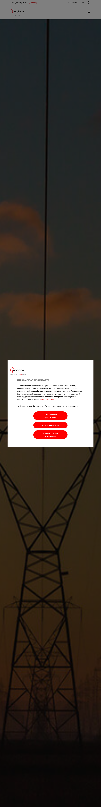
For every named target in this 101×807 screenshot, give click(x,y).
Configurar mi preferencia (50, 415)
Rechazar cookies (50, 425)
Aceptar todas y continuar (50, 434)
